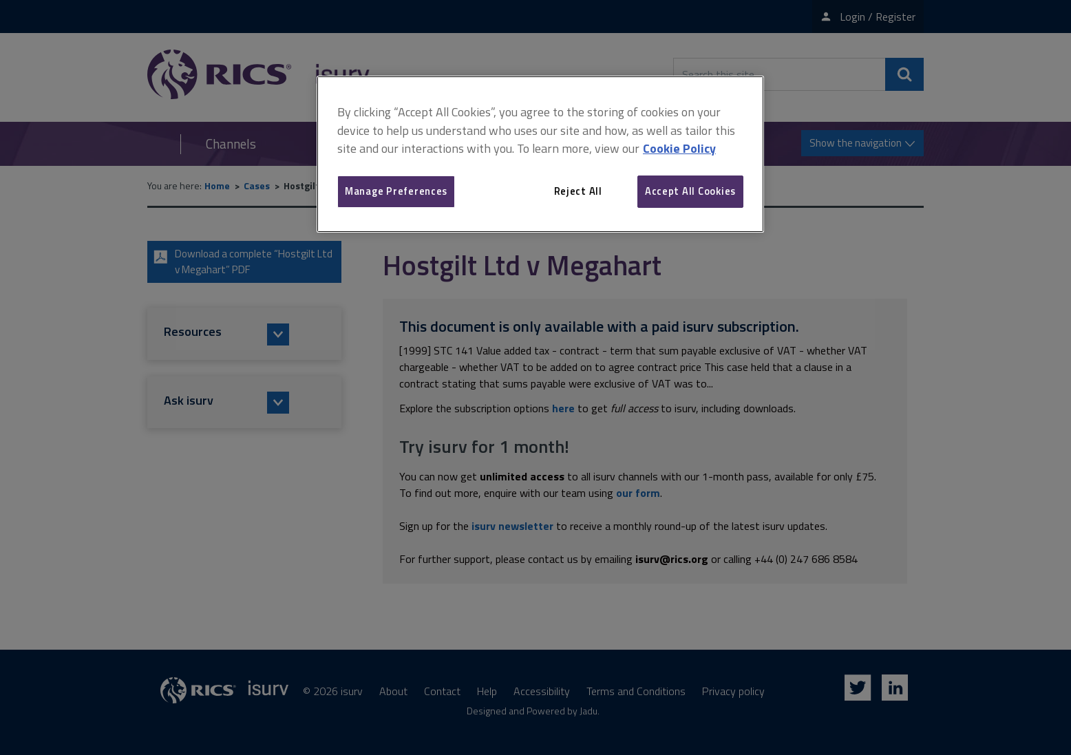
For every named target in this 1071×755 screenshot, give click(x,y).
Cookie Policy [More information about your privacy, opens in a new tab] (679, 148)
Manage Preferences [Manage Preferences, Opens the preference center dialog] (396, 191)
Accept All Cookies (690, 191)
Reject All (578, 191)
